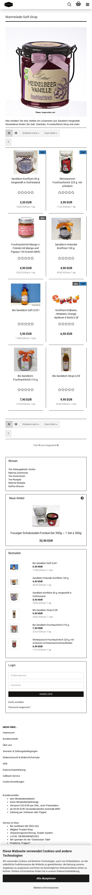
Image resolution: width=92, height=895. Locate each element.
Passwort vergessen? (19, 707)
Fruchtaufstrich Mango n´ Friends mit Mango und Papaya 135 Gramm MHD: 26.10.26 (25, 248)
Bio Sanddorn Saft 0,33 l (25, 310)
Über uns (7, 745)
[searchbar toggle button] (69, 4)
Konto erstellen (16, 702)
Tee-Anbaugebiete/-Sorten (21, 469)
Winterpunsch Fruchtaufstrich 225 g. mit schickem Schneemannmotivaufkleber (67, 182)
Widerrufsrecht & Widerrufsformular (21, 757)
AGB (5, 763)
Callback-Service (11, 775)
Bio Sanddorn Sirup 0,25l (66, 375)
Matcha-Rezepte (16, 482)
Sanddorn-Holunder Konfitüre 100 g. (66, 246)
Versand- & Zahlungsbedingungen (20, 751)
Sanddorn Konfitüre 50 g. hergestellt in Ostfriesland (25, 180)
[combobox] (31, 133)
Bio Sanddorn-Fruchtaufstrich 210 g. (25, 377)
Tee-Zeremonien (16, 476)
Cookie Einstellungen (13, 781)
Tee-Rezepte (14, 479)
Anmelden (46, 694)
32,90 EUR (46, 540)
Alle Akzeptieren (46, 878)
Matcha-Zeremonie (18, 472)
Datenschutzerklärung (68, 871)
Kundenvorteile (10, 738)
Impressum (9, 732)
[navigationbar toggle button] (87, 4)
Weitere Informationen (46, 887)
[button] (9, 133)
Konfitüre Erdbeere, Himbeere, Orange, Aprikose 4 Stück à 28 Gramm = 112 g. (66, 314)
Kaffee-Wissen (16, 486)
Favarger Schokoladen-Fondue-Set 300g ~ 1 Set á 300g (46, 533)
